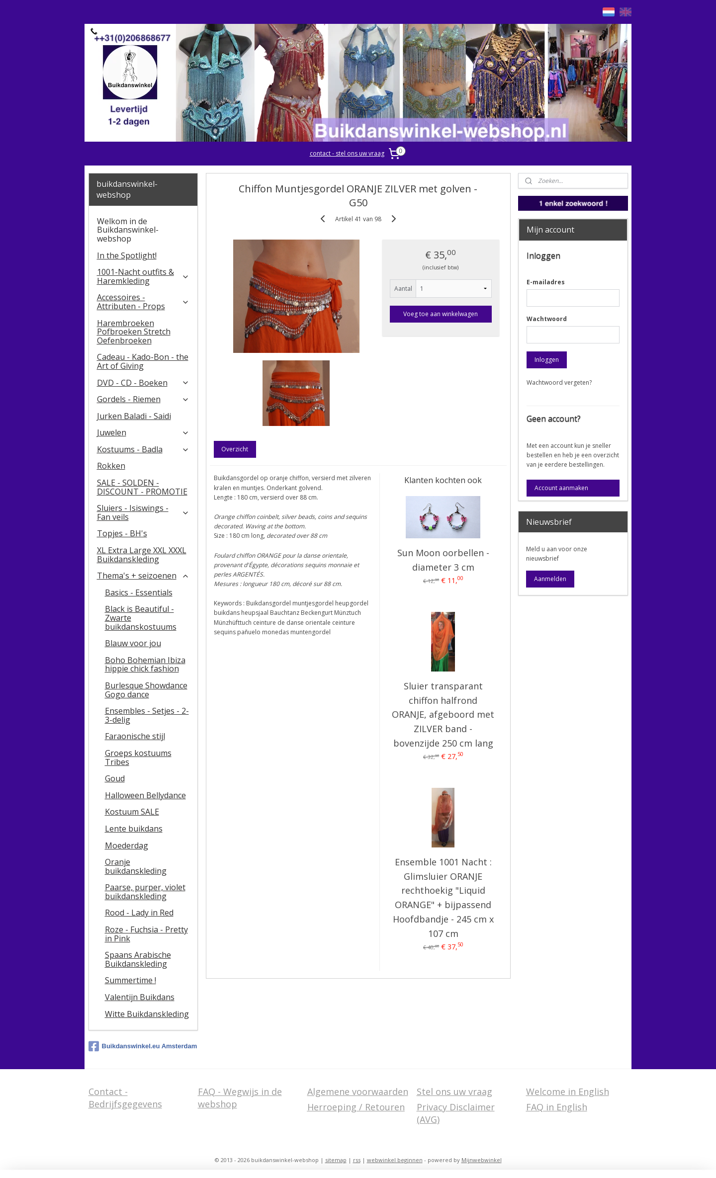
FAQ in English (556, 1107)
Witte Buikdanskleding (147, 1014)
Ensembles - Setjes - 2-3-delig (147, 715)
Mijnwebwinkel (481, 1160)
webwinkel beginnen (395, 1160)
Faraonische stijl (135, 736)
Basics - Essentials (139, 592)
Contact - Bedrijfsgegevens (125, 1098)
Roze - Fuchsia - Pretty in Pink (146, 934)
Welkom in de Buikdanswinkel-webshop (128, 230)
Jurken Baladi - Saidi (134, 416)
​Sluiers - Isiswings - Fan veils (143, 512)
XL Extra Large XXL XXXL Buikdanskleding (141, 555)
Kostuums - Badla (143, 449)
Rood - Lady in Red (139, 912)
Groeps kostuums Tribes (138, 757)
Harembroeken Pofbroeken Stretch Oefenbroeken (134, 332)
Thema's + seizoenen (143, 575)
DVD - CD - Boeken (143, 382)
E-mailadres (546, 282)
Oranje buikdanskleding (136, 866)
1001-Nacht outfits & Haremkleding (143, 276)
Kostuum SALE (132, 811)
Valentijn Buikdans (140, 997)
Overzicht (234, 449)
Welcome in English (567, 1091)
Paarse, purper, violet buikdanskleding (145, 892)
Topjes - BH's (122, 533)
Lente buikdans (134, 828)
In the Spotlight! (127, 255)
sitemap (336, 1160)
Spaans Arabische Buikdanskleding (138, 959)
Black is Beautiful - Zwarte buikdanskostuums (141, 617)
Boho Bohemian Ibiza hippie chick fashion (145, 664)
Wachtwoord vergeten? (559, 382)
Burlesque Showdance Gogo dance (146, 690)
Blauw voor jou (133, 643)
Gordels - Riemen (143, 399)
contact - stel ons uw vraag (347, 153)
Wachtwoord (547, 319)
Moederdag (126, 845)
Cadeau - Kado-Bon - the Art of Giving (142, 361)
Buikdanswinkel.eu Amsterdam (143, 1046)
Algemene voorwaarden (357, 1091)
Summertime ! (130, 980)
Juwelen (143, 432)
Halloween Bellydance (145, 795)
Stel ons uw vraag (454, 1091)
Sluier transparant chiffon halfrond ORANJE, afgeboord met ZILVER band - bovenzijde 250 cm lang (443, 714)
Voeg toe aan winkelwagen (440, 314)
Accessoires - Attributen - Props (143, 302)
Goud (115, 778)
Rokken (111, 465)
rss (356, 1160)
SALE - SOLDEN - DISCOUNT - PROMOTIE (142, 487)
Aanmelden (550, 579)
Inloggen (547, 359)
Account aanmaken (561, 488)
